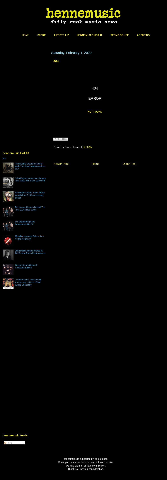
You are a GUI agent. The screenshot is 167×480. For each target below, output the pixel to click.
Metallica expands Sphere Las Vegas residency (29, 237)
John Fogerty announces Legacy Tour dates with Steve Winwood (30, 179)
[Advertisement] (25, 80)
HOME (25, 35)
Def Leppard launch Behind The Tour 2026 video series (30, 208)
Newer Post (60, 163)
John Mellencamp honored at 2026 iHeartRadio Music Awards (30, 252)
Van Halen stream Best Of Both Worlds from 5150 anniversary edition (30, 195)
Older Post (129, 163)
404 (56, 61)
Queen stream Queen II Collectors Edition (26, 266)
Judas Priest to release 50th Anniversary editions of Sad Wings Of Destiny (28, 282)
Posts (8, 443)
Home (95, 163)
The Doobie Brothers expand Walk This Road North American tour (30, 166)
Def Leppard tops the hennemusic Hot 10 (25, 222)
